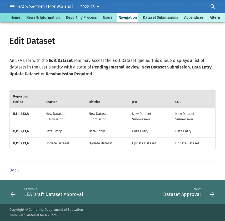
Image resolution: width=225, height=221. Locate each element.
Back (14, 170)
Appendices (194, 17)
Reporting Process (81, 17)
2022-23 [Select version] (87, 6)
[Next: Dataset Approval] (188, 192)
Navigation (128, 17)
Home (15, 17)
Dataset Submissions (160, 17)
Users (108, 17)
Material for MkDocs (41, 215)
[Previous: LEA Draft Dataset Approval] (47, 192)
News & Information (43, 17)
